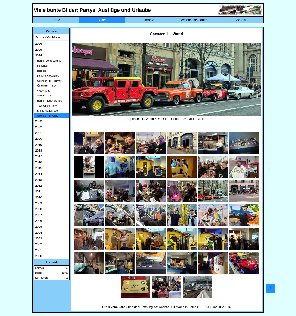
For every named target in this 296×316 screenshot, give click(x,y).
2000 (38, 256)
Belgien (40, 70)
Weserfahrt (42, 90)
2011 (38, 191)
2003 (38, 238)
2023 (38, 121)
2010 (38, 197)
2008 (38, 209)
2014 (38, 174)
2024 (38, 55)
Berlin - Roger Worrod (48, 100)
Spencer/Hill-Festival (48, 80)
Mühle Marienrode (46, 110)
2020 (38, 138)
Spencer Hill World (46, 115)
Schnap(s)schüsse (48, 37)
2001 (38, 250)
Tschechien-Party (46, 105)
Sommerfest (43, 95)
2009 (38, 203)
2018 (38, 150)
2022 (38, 127)
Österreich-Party (45, 85)
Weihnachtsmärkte (194, 20)
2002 (38, 244)
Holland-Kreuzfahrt (47, 75)
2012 (38, 185)
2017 (38, 156)
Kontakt (240, 20)
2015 (38, 168)
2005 (38, 226)
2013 (38, 180)
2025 (38, 49)
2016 (38, 162)
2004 (38, 232)
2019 (38, 144)
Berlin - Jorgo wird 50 (48, 60)
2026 (38, 43)
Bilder (102, 20)
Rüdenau (41, 65)
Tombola (148, 20)
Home (55, 20)
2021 (38, 133)
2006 (38, 221)
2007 (38, 215)
